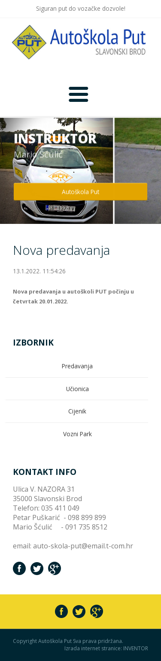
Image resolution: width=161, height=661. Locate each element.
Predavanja (77, 366)
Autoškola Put (80, 191)
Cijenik (77, 411)
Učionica (77, 389)
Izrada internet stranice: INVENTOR (106, 648)
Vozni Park (77, 434)
